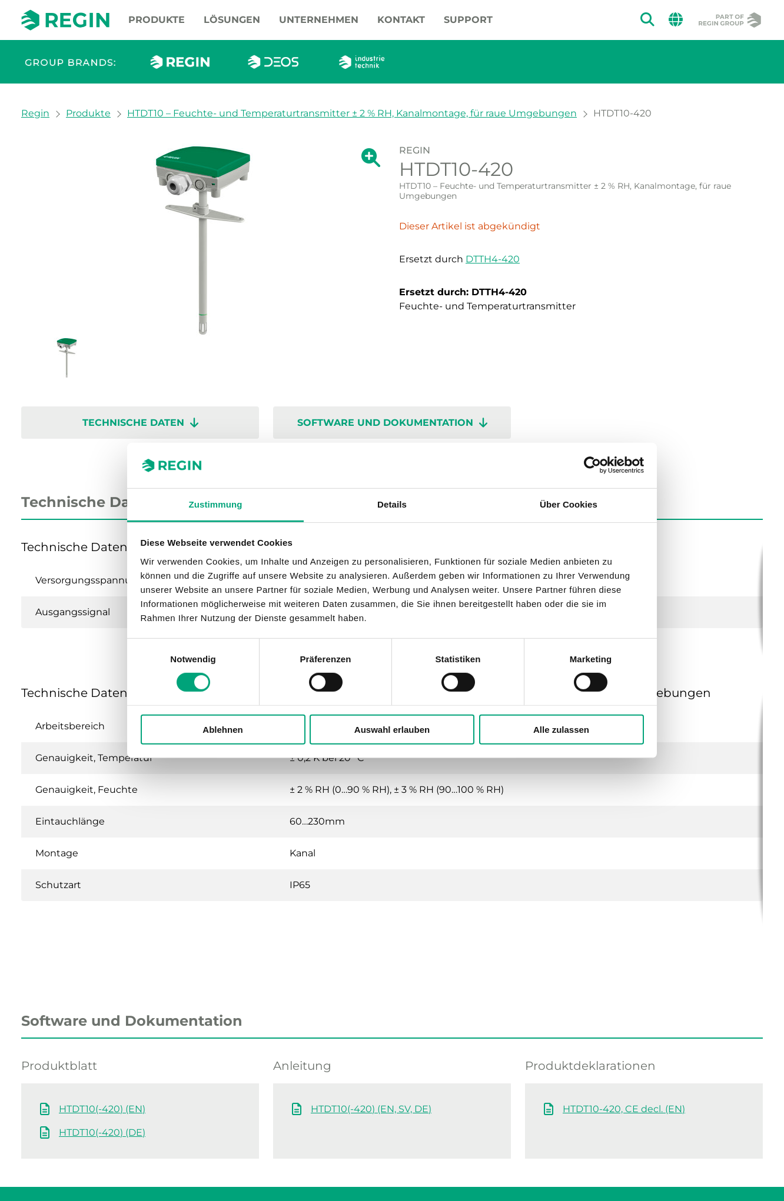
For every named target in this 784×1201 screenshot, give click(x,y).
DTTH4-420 (493, 259)
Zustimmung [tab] (215, 504)
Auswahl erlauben (392, 729)
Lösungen (232, 19)
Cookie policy (200, 1170)
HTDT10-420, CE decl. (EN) (624, 1061)
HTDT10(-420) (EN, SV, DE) (371, 1061)
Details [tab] (392, 504)
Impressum (130, 1170)
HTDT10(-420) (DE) (102, 1085)
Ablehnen (222, 729)
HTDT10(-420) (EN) (102, 1061)
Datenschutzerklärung (294, 1170)
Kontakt (401, 19)
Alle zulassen (561, 729)
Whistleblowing (54, 1170)
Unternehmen (318, 19)
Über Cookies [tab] (568, 504)
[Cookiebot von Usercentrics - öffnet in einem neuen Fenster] (592, 465)
